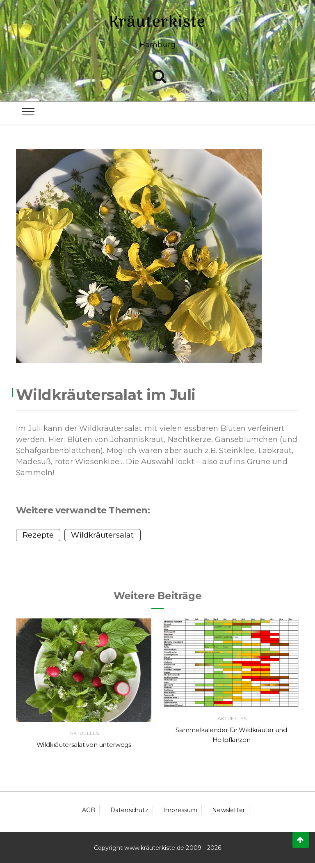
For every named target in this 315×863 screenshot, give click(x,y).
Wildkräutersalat (102, 535)
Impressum (180, 810)
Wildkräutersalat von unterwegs (84, 745)
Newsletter (228, 810)
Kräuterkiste (157, 22)
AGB (89, 810)
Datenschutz (129, 810)
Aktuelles (84, 733)
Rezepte (38, 535)
